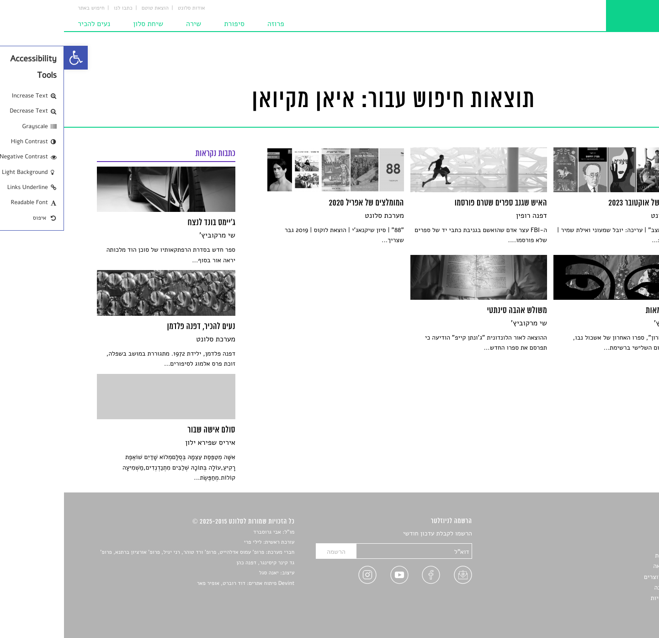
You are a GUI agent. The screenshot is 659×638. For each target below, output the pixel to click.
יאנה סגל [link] (205, 573)
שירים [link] (618, 544)
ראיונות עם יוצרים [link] (603, 577)
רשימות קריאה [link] (607, 566)
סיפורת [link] (170, 24)
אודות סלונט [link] (127, 8)
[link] (12, 58)
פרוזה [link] (211, 24)
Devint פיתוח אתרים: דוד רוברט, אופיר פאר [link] (181, 583)
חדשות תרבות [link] (608, 555)
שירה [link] (129, 24)
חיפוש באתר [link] (27, 8)
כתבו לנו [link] (59, 8)
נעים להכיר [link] (30, 24)
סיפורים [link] (616, 534)
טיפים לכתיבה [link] (608, 587)
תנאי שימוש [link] (610, 609)
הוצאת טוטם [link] (91, 8)
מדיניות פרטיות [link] (606, 598)
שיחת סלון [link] (84, 24)
